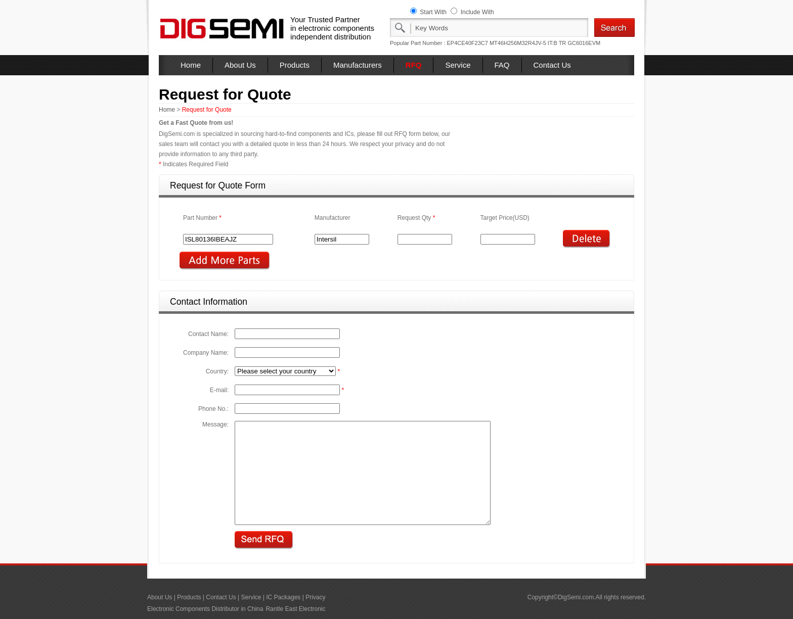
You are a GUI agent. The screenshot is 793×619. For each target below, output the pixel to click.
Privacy (315, 597)
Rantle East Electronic (295, 608)
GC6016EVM (583, 43)
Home (191, 65)
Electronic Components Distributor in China (205, 608)
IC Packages (283, 597)
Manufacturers (357, 65)
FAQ (502, 65)
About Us (240, 65)
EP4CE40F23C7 (467, 43)
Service (457, 65)
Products (295, 65)
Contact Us (552, 65)
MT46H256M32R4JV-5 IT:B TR (528, 43)
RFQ (414, 65)
